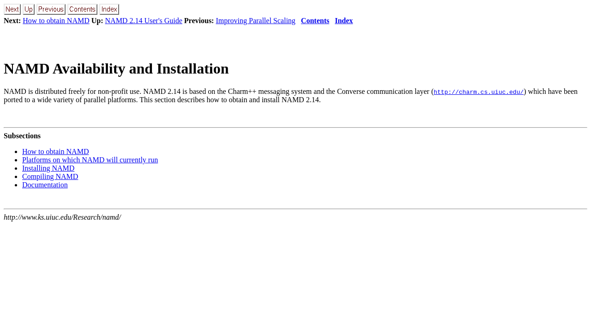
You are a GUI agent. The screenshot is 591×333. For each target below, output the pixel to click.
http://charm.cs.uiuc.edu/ (479, 91)
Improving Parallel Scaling (255, 21)
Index (344, 21)
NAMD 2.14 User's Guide (143, 21)
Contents (315, 21)
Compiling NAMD (50, 176)
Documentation (45, 185)
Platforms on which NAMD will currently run (90, 160)
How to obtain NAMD (56, 21)
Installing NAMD (48, 168)
